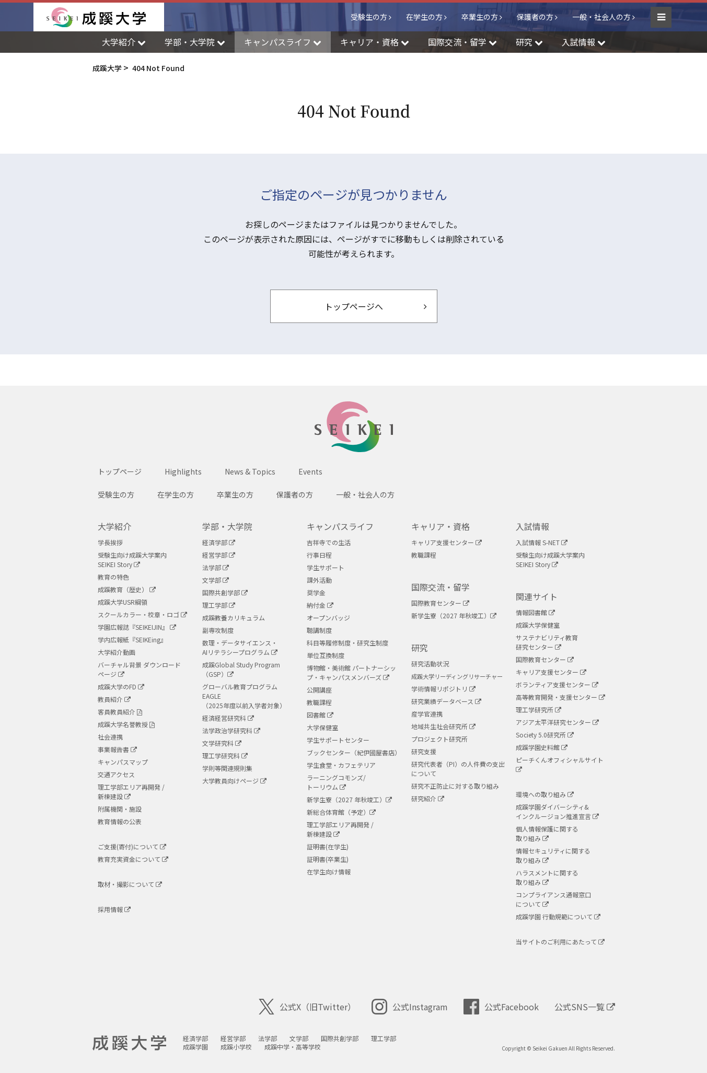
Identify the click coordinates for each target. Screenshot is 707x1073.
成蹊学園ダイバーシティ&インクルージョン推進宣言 (557, 811)
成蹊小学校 (236, 1046)
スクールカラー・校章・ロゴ (142, 614)
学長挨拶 (110, 542)
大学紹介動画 (116, 652)
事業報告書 (117, 749)
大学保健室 (322, 727)
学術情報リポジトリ (443, 688)
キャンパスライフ (340, 526)
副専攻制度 (218, 630)
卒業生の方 (479, 16)
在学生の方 (424, 16)
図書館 (320, 714)
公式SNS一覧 (584, 1006)
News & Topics (250, 471)
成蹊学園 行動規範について (558, 916)
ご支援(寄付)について (132, 846)
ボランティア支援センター (557, 684)
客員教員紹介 (120, 711)
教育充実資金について (133, 859)
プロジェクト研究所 (439, 738)
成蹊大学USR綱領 (122, 601)
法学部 (215, 567)
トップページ (120, 471)
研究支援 (423, 751)
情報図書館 (535, 612)
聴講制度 (319, 630)
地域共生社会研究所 (443, 726)
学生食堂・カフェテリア (341, 764)
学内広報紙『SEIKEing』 (132, 639)
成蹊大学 (129, 1043)
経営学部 (218, 554)
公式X (307, 1006)
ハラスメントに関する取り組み (547, 877)
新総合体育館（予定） (341, 811)
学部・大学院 (227, 526)
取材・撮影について (130, 884)
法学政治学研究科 (231, 730)
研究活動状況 (430, 663)
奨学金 (316, 592)
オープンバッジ (328, 617)
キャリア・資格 (440, 526)
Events (310, 471)
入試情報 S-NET (541, 542)
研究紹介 (427, 798)
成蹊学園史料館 (541, 747)
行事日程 (319, 554)
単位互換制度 (325, 655)
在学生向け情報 (329, 871)
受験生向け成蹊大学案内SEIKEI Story (132, 559)
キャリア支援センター (446, 542)
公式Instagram (410, 1006)
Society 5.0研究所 (545, 734)
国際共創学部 (225, 592)
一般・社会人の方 (601, 16)
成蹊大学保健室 (538, 624)
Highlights (183, 471)
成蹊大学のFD (121, 686)
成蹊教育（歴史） (127, 589)
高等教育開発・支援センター (560, 697)
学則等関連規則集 (227, 768)
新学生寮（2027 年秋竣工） (349, 799)
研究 (419, 647)
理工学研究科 (225, 755)
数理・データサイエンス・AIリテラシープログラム (239, 647)
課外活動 (319, 579)
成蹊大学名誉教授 (126, 724)
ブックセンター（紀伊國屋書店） (354, 752)
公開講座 (319, 689)
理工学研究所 (538, 709)
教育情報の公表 (120, 821)
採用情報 (114, 909)
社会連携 (110, 736)
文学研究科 (221, 743)
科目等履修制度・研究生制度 (347, 642)
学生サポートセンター (338, 739)
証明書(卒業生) (328, 859)
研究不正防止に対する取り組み (455, 785)
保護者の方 (535, 16)
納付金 (320, 605)
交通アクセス (116, 774)
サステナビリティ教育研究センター (547, 642)
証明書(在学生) (328, 846)
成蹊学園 (195, 1046)
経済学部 (218, 542)
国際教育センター (440, 602)
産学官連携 (427, 713)
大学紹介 (114, 526)
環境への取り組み (545, 794)
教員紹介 (114, 699)
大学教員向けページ (234, 780)
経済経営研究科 (228, 717)
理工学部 (218, 605)
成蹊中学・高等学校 (292, 1046)
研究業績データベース (446, 701)
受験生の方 (369, 16)
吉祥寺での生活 (329, 542)
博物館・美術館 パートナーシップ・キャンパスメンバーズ (351, 672)
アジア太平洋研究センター (557, 722)
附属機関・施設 (120, 808)
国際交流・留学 (440, 587)
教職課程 (319, 702)
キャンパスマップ (123, 761)
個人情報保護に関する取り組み (547, 833)
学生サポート (325, 567)
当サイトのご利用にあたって (560, 941)
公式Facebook (501, 1006)
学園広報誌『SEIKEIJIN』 (137, 626)
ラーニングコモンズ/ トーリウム (336, 782)
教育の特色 (113, 576)
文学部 (215, 579)
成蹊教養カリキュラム (233, 617)
